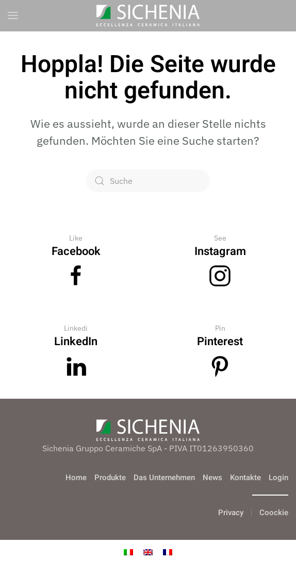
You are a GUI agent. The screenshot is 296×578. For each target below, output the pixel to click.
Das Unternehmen (164, 477)
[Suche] (148, 180)
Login (278, 477)
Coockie (273, 512)
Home (76, 477)
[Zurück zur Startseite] (148, 15)
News (212, 477)
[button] (13, 15)
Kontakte (245, 477)
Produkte (110, 477)
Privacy (230, 512)
